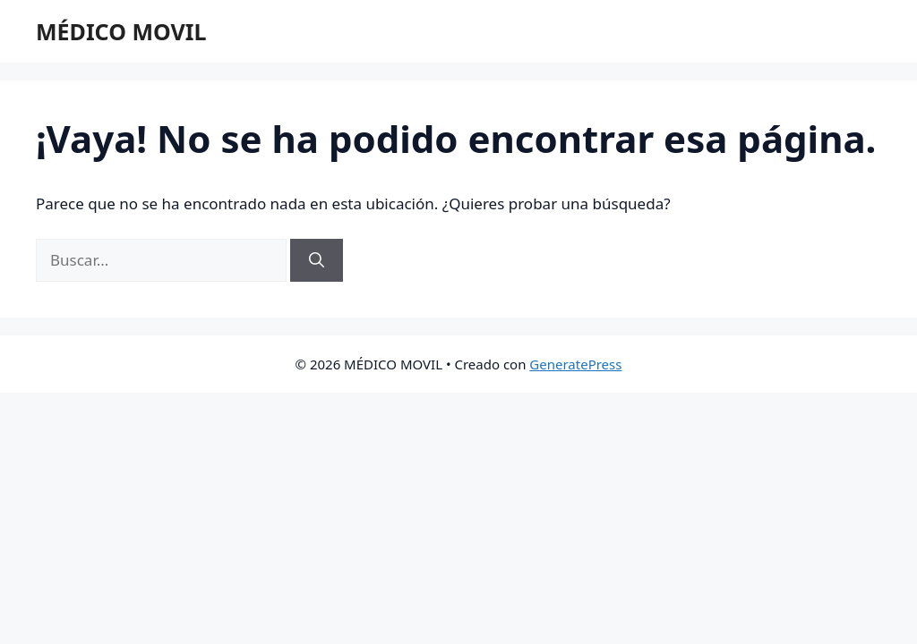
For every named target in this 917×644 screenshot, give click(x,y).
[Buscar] (316, 260)
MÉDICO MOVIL (121, 31)
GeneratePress (575, 364)
